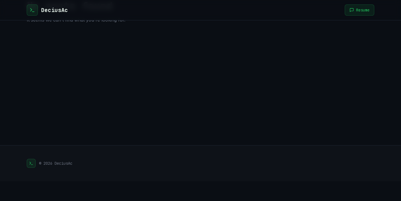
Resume (359, 10)
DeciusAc (54, 10)
